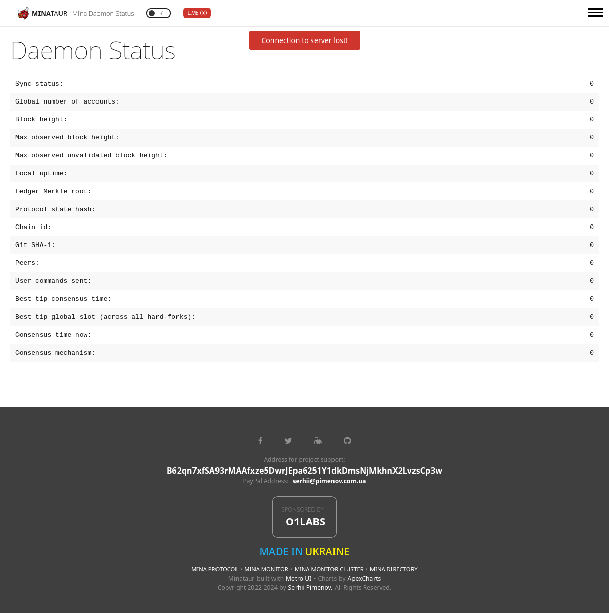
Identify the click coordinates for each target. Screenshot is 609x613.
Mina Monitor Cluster (329, 569)
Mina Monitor (266, 569)
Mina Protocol (214, 569)
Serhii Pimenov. (310, 587)
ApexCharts (364, 578)
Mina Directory (394, 569)
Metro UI (298, 578)
